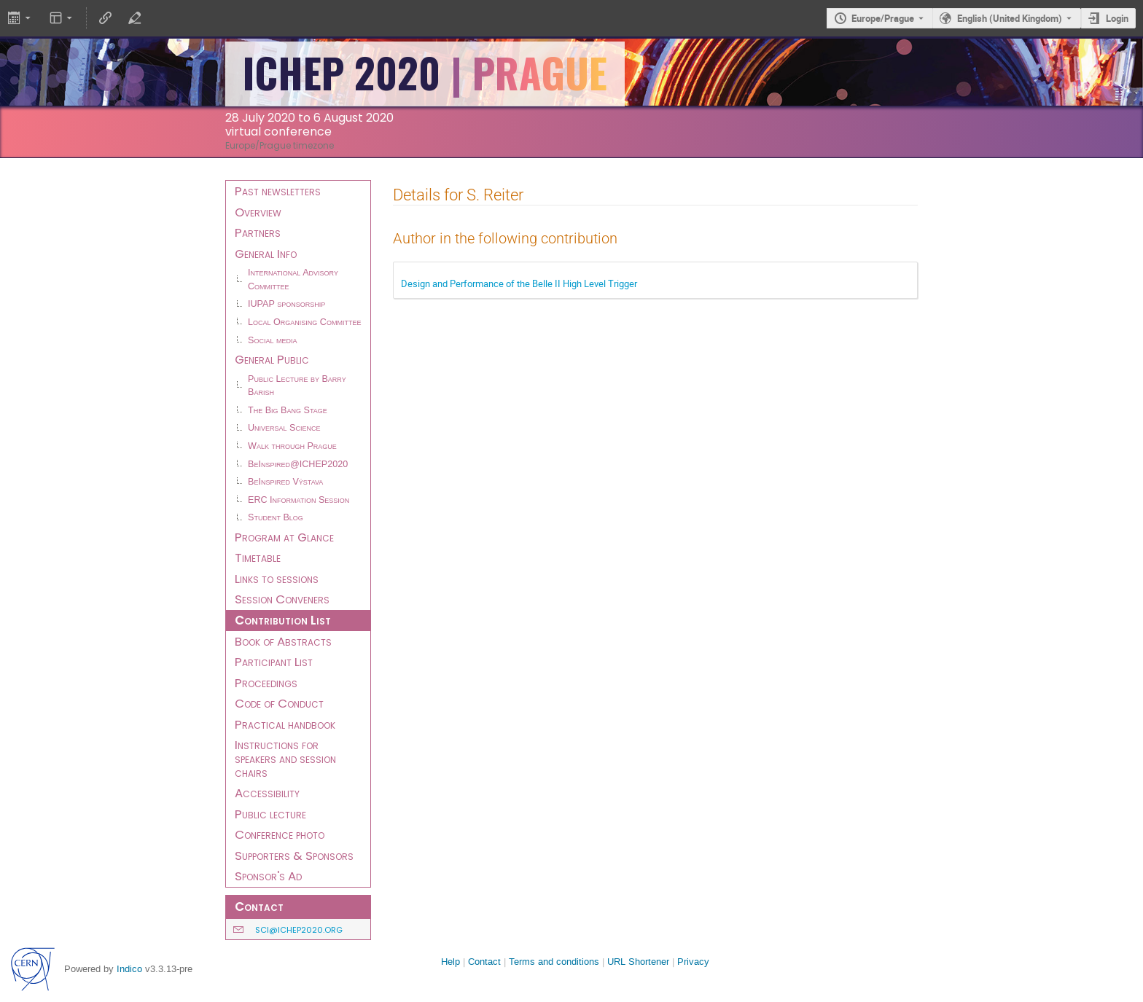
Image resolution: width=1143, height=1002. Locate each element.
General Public (272, 359)
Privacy (693, 961)
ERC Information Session (298, 500)
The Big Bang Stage (287, 410)
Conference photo (279, 834)
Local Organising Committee (304, 322)
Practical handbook (285, 724)
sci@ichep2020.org (299, 930)
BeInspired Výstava (285, 482)
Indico (129, 969)
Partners (258, 232)
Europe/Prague (882, 18)
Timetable (258, 557)
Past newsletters (278, 191)
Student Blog (275, 517)
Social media (272, 340)
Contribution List (283, 620)
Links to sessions (277, 578)
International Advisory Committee (293, 279)
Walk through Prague (292, 446)
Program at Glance (284, 537)
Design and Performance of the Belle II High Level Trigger (519, 283)
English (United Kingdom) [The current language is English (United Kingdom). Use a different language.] (1009, 18)
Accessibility (267, 793)
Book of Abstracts (283, 641)
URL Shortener (638, 961)
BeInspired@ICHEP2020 (298, 464)
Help (450, 961)
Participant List (274, 661)
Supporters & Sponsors (294, 855)
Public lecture (270, 814)
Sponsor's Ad (268, 876)
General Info (266, 253)
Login (1117, 18)
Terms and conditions (554, 961)
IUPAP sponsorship (286, 304)
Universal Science (284, 428)
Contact (484, 961)
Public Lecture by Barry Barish (297, 386)
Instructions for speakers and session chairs (285, 758)
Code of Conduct (279, 703)
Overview (258, 212)
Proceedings (266, 683)
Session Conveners (282, 599)
